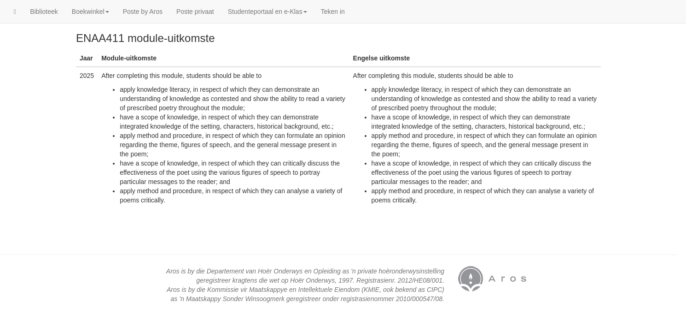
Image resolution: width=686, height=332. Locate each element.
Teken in (333, 11)
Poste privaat (195, 11)
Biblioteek (44, 11)
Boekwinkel (90, 11)
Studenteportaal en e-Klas (267, 11)
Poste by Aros (143, 11)
